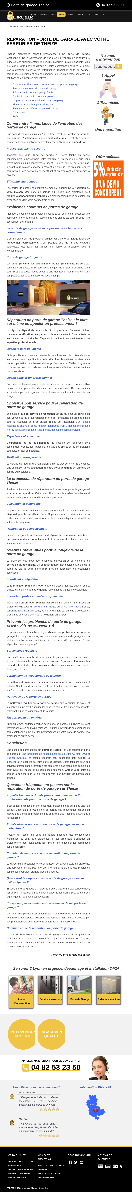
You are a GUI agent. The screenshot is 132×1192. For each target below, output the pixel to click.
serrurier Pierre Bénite (76, 606)
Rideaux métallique (19, 1173)
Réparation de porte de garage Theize (33, 92)
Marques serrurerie (17, 1177)
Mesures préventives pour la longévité (33, 104)
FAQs (16, 116)
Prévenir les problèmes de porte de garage (36, 108)
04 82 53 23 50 (113, 5)
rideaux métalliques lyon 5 (52, 425)
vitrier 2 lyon (43, 1188)
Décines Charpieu (17, 758)
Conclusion (19, 112)
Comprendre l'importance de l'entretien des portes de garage (46, 84)
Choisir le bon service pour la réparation (34, 96)
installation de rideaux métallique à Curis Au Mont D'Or (57, 754)
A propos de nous (53, 1173)
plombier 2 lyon (29, 1188)
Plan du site (46, 1165)
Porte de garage (25, 1169)
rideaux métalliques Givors (65, 429)
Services (12, 1169)
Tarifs (40, 1173)
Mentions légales (46, 1177)
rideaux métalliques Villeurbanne (32, 429)
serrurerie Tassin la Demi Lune (23, 610)
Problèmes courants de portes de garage (35, 88)
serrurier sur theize (44, 606)
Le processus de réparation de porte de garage (38, 100)
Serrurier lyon (15, 1161)
